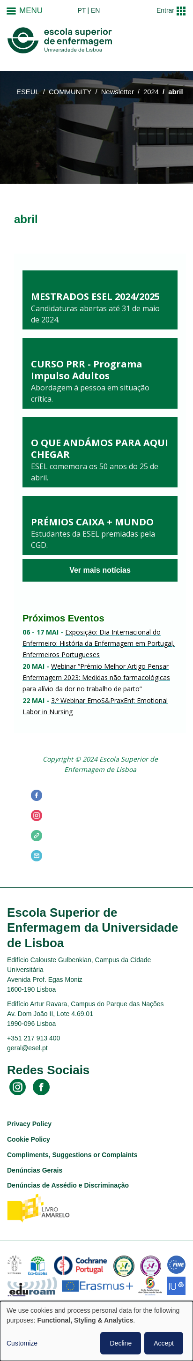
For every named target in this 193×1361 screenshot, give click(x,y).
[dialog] (96, 1331)
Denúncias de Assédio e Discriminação (68, 1185)
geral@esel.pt (27, 1048)
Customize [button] (22, 1343)
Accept (164, 1343)
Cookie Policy (28, 1139)
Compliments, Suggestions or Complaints (72, 1155)
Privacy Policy (29, 1124)
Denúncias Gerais (34, 1170)
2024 (151, 92)
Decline (121, 1343)
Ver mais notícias (100, 570)
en (95, 10)
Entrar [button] (165, 10)
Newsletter (117, 92)
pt (81, 10)
